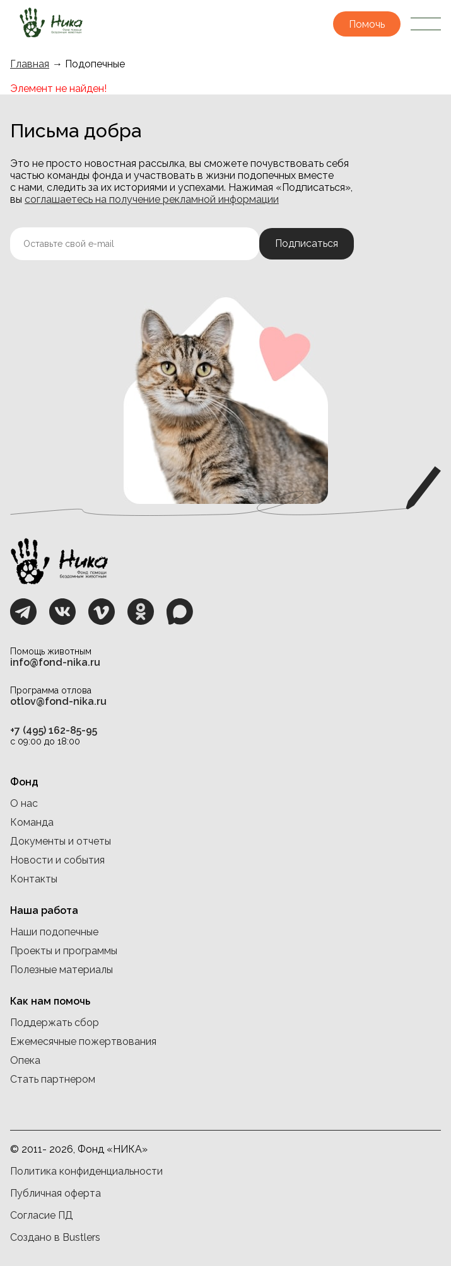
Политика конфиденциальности (86, 1171)
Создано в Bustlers (55, 1237)
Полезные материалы (61, 970)
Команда (32, 822)
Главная (29, 64)
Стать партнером (52, 1079)
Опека (25, 1060)
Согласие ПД (41, 1215)
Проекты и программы (63, 951)
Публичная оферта (55, 1193)
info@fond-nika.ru (55, 662)
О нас (24, 803)
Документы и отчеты (60, 841)
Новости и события (57, 860)
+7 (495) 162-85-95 (53, 730)
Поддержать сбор (54, 1023)
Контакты (33, 879)
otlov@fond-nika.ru (58, 701)
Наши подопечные (54, 932)
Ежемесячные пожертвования (83, 1041)
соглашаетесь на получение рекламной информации (152, 199)
